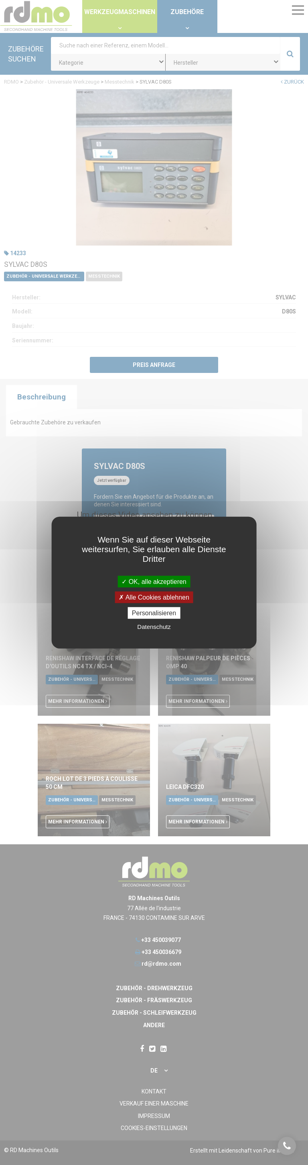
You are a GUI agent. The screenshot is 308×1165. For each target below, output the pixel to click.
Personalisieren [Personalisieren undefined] (154, 613)
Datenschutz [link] (153, 626)
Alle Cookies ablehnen (154, 597)
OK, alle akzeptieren (154, 581)
